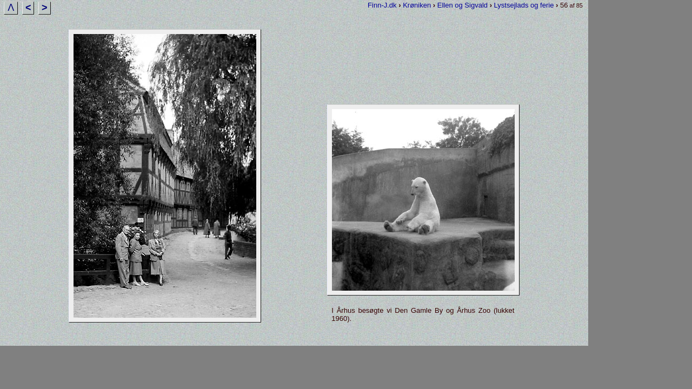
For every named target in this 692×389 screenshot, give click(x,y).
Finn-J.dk (382, 5)
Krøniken (417, 5)
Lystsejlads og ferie (524, 5)
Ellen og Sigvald (462, 5)
